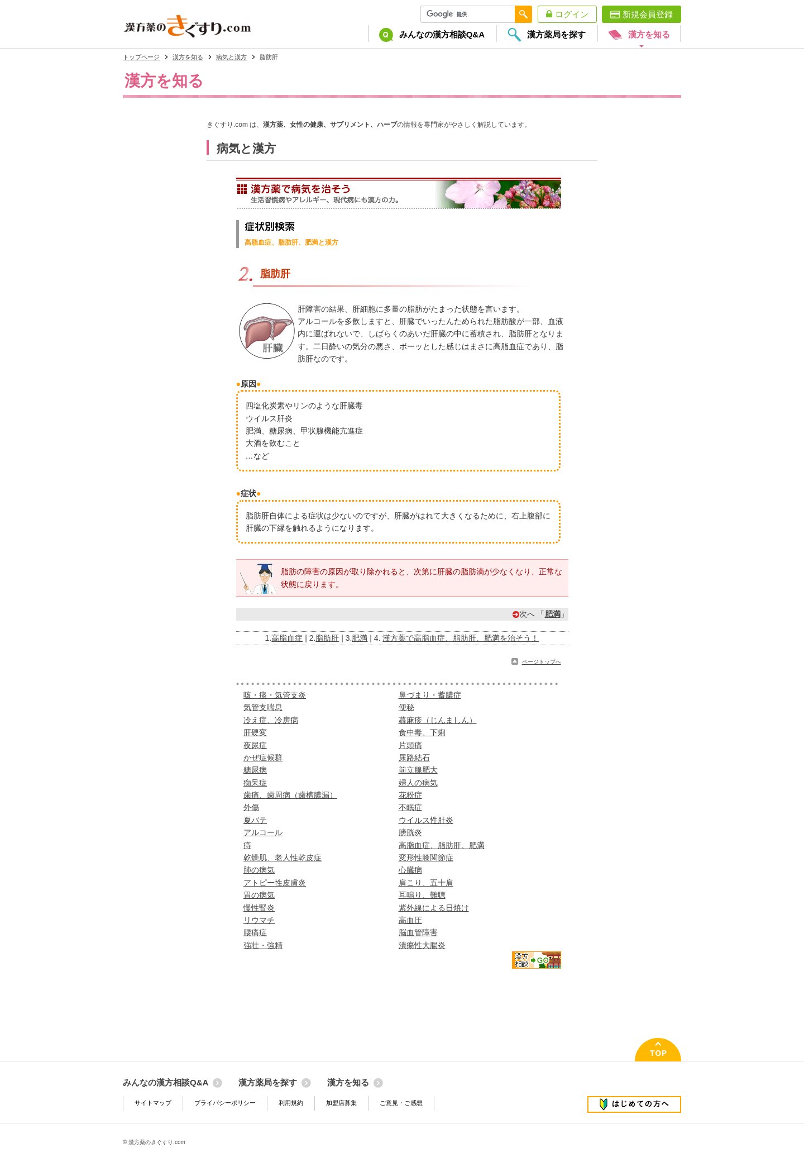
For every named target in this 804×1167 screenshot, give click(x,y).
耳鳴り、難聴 (422, 894)
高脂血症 (287, 637)
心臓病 (410, 869)
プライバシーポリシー (225, 1102)
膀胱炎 (410, 832)
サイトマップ (153, 1102)
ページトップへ (541, 662)
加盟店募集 (341, 1102)
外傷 (251, 807)
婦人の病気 (418, 782)
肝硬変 (255, 732)
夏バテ (255, 820)
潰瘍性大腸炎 (422, 945)
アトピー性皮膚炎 (274, 882)
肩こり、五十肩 (426, 882)
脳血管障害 (418, 932)
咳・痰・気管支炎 (274, 694)
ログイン (571, 14)
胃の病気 (259, 894)
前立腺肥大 (418, 769)
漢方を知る (188, 57)
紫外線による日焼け (434, 907)
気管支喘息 (263, 707)
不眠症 (410, 807)
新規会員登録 (648, 14)
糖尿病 (255, 769)
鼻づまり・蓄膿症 (430, 694)
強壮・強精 (263, 945)
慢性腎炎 (259, 907)
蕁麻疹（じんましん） (438, 720)
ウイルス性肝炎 (426, 820)
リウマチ (259, 920)
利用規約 (291, 1102)
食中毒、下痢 (422, 732)
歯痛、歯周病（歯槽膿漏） (290, 794)
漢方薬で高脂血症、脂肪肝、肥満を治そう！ (460, 637)
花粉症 (410, 794)
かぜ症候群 (263, 757)
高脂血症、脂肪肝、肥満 (442, 845)
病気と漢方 (231, 57)
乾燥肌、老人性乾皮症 (282, 857)
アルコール (263, 832)
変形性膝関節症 (426, 857)
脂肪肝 (327, 637)
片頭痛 (410, 745)
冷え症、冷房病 (270, 720)
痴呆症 (255, 782)
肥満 (553, 613)
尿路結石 (414, 757)
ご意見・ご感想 (401, 1102)
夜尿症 (255, 745)
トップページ (141, 57)
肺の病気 (259, 869)
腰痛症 (255, 932)
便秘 (406, 707)
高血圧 (410, 920)
